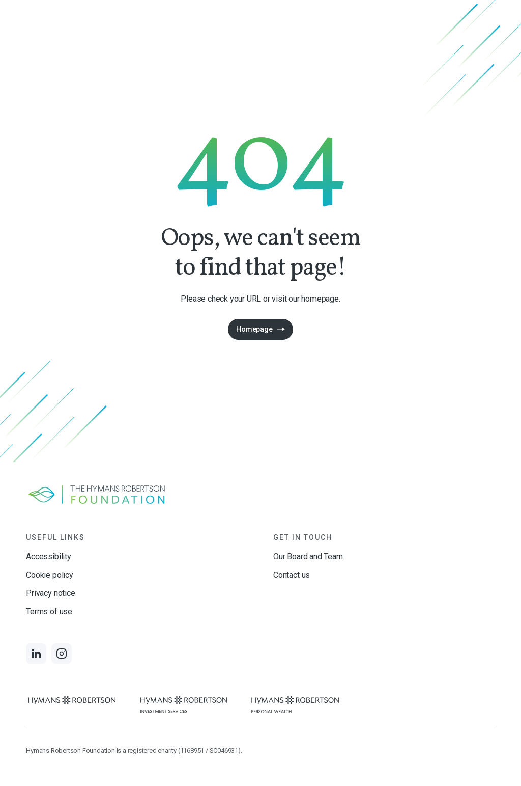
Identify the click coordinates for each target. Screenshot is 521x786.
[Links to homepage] (260, 494)
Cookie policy (49, 575)
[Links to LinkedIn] (36, 653)
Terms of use (49, 611)
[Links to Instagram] (61, 653)
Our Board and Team (308, 556)
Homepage (254, 329)
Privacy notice (50, 593)
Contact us (291, 575)
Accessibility (48, 556)
